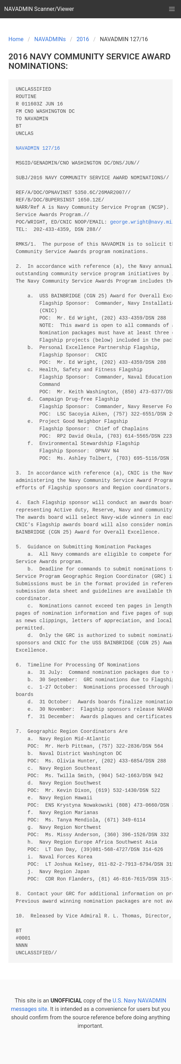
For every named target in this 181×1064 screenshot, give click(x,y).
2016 (82, 39)
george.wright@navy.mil (142, 222)
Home (16, 39)
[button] (172, 9)
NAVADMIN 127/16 (38, 148)
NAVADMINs (50, 39)
